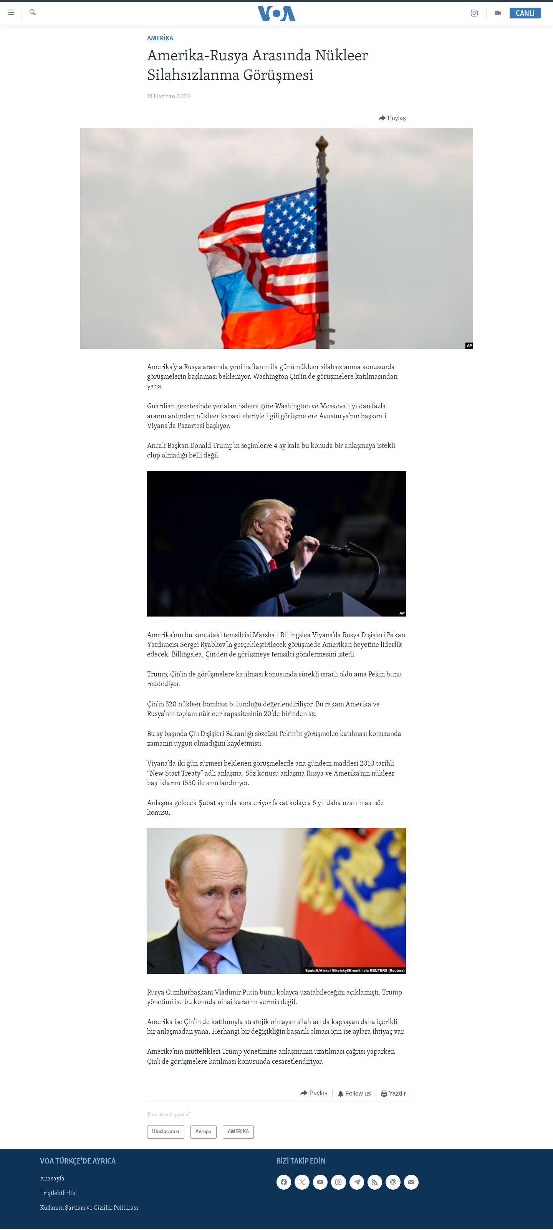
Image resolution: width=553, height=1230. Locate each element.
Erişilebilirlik (58, 1194)
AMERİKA (160, 38)
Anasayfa (52, 1179)
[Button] (392, 118)
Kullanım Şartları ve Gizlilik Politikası (89, 1208)
